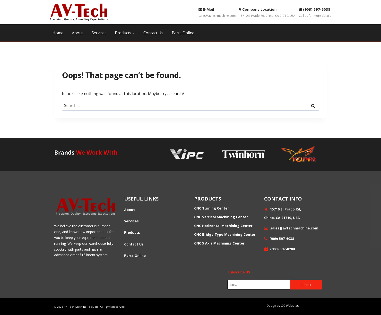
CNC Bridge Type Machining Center (224, 234)
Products (132, 232)
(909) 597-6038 (281, 238)
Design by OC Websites (283, 306)
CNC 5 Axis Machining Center (219, 243)
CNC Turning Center (211, 208)
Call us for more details (315, 12)
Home (57, 32)
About (77, 32)
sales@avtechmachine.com (217, 12)
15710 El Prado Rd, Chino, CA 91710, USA (267, 12)
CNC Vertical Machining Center (221, 217)
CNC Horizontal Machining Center (223, 225)
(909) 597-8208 (282, 249)
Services (99, 32)
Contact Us (153, 32)
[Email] (258, 284)
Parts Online (183, 32)
